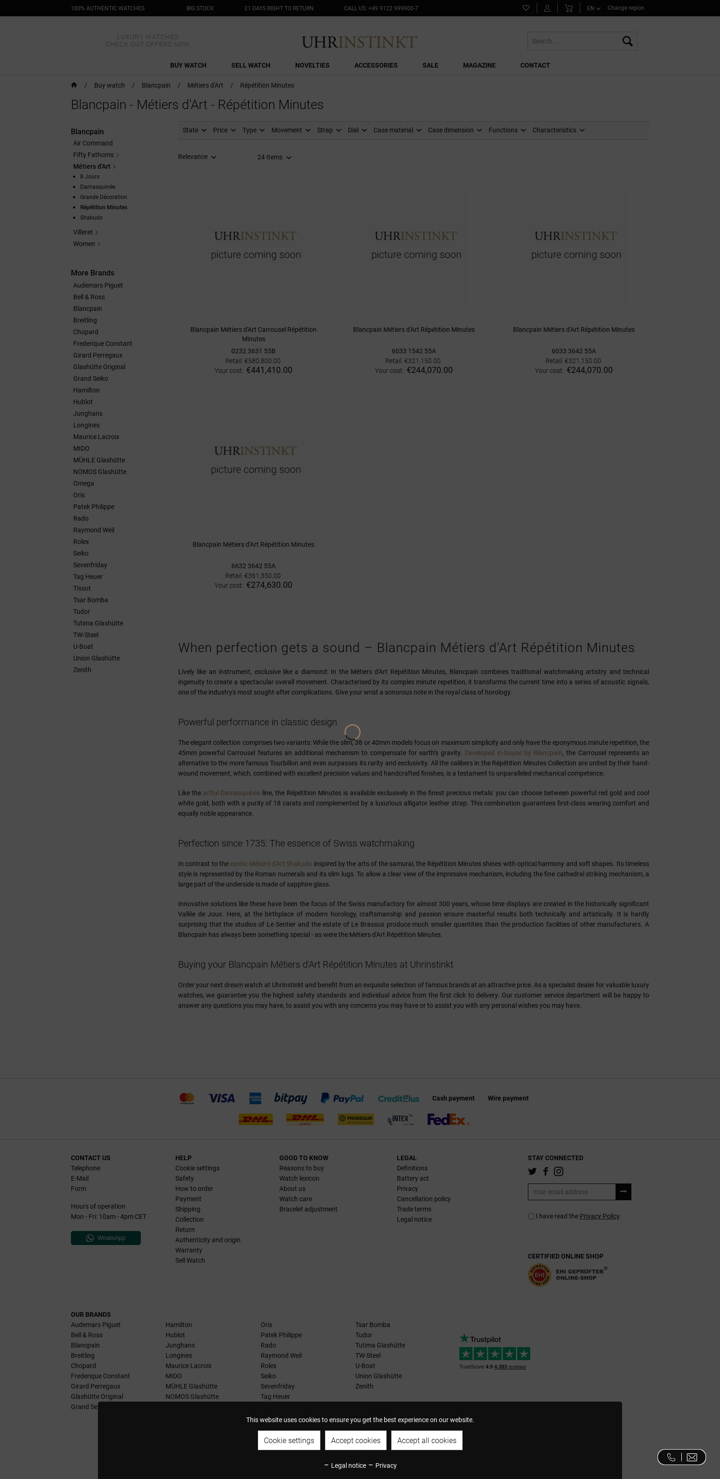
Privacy (382, 1465)
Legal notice (344, 1465)
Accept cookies (356, 1440)
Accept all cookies (427, 1440)
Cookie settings (289, 1440)
